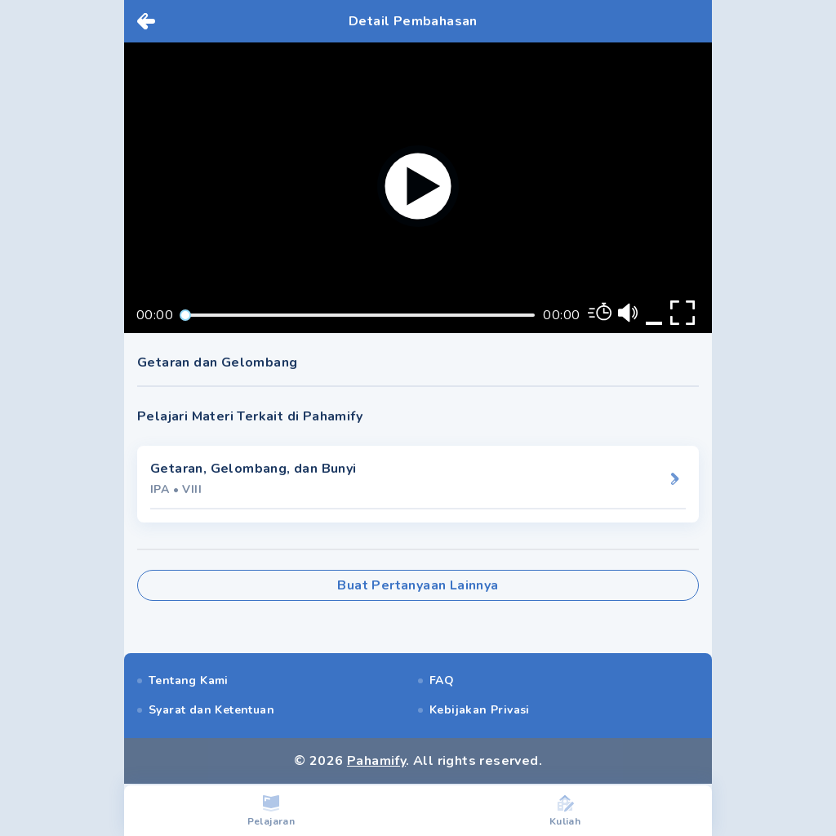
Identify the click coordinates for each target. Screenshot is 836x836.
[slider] (185, 315)
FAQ (441, 680)
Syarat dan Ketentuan (211, 710)
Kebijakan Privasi (479, 710)
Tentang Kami (189, 680)
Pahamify (376, 761)
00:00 (154, 315)
